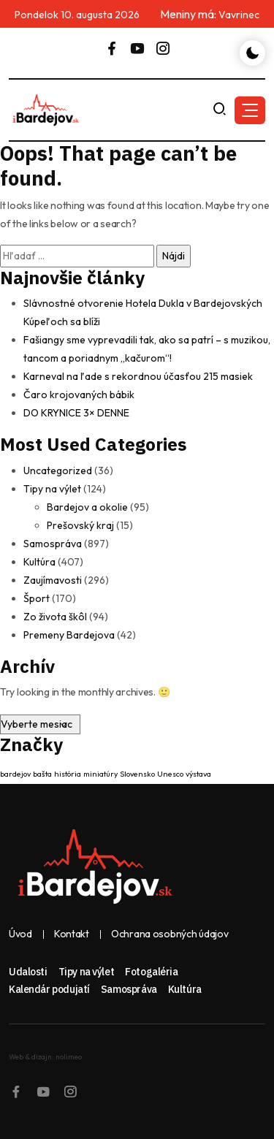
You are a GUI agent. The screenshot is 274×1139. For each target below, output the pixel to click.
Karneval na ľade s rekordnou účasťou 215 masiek (138, 376)
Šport (36, 598)
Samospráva (52, 543)
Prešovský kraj (80, 525)
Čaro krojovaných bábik (78, 394)
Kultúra (39, 561)
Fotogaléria (151, 972)
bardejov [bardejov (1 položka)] (15, 774)
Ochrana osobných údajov (170, 934)
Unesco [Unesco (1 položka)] (170, 774)
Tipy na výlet (52, 488)
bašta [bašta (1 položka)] (42, 774)
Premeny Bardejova (69, 634)
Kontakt (71, 934)
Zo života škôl (55, 616)
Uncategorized (57, 470)
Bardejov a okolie (87, 507)
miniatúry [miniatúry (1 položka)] (100, 774)
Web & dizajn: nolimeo (45, 1057)
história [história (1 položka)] (67, 774)
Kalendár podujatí (49, 989)
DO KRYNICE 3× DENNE (76, 412)
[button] (250, 110)
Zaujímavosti (52, 580)
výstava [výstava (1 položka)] (198, 774)
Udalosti (28, 972)
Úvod (20, 934)
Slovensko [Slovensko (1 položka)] (137, 774)
